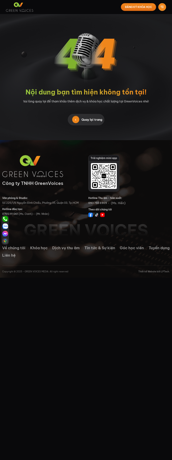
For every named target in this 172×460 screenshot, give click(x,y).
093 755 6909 (97, 203)
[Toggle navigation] (162, 7)
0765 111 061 (10, 214)
